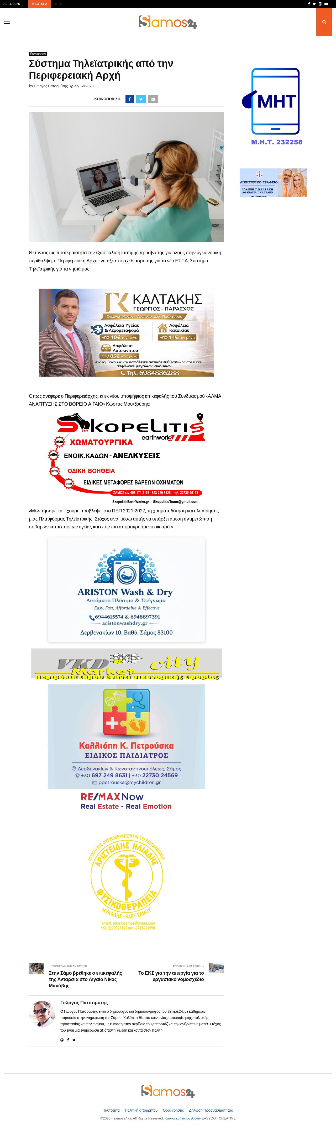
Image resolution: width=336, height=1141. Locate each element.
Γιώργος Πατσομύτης (51, 86)
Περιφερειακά (38, 53)
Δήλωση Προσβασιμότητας (211, 1110)
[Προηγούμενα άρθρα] (56, 4)
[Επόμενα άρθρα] (61, 4)
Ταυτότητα (112, 1110)
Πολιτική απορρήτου (142, 1110)
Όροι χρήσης (174, 1110)
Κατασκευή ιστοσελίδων (183, 1118)
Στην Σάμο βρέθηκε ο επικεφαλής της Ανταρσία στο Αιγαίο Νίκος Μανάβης (85, 979)
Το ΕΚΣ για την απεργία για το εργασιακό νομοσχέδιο (171, 976)
